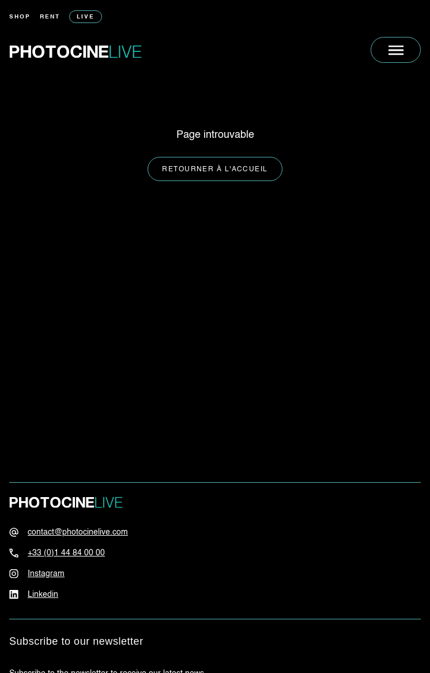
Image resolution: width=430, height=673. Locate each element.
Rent (50, 17)
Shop (20, 17)
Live (86, 17)
